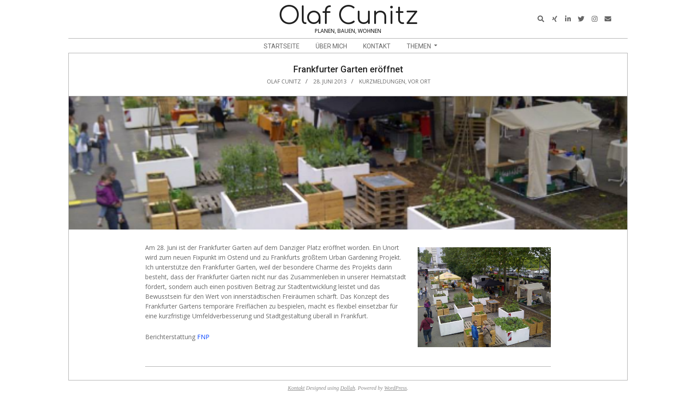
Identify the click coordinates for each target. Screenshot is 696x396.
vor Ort (419, 81)
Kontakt (296, 388)
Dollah (347, 388)
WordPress (395, 388)
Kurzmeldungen (382, 81)
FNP (203, 337)
